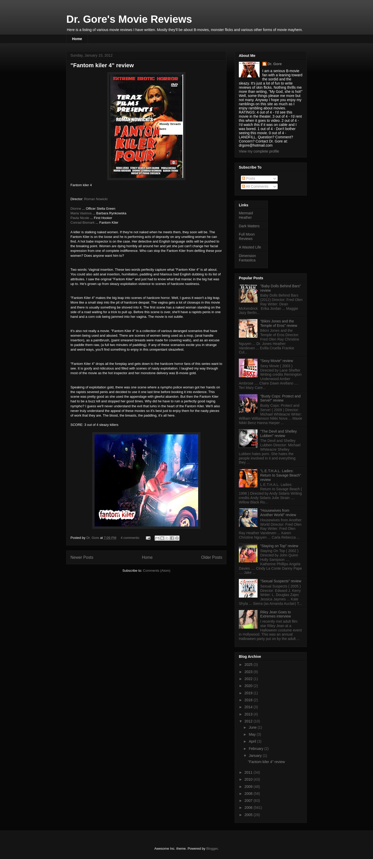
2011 (249, 772)
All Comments (255, 186)
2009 (249, 787)
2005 (249, 815)
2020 (249, 686)
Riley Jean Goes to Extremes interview (275, 614)
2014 (249, 707)
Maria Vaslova (80, 213)
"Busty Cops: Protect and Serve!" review (280, 398)
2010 (249, 779)
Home (77, 39)
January (256, 755)
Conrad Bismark (82, 222)
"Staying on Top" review (279, 546)
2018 (249, 700)
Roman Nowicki (95, 199)
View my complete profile (259, 151)
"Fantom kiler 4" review (102, 65)
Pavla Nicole (79, 218)
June (253, 727)
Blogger (212, 848)
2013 (249, 714)
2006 (249, 807)
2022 (249, 679)
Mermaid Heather (246, 215)
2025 (249, 664)
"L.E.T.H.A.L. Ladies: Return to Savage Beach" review (280, 475)
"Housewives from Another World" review (278, 512)
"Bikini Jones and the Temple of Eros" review (278, 323)
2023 (249, 672)
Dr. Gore (275, 64)
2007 (249, 800)
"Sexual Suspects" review (281, 581)
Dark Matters (249, 226)
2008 (249, 794)
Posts (248, 178)
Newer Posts (81, 557)
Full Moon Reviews (247, 236)
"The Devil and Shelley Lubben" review (278, 433)
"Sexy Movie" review (276, 361)
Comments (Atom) (156, 570)
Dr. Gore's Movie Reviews (129, 19)
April (253, 741)
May (252, 734)
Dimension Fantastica (247, 258)
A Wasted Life (250, 247)
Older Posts (211, 557)
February (256, 749)
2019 (249, 693)
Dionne (75, 208)
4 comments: (131, 538)
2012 (249, 721)
